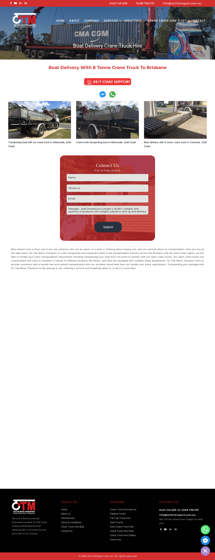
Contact (199, 20)
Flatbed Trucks (118, 514)
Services (111, 20)
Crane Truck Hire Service (123, 509)
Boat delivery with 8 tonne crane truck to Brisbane (108, 67)
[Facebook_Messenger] (205, 540)
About (74, 20)
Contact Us (67, 531)
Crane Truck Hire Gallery (123, 535)
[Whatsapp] (205, 529)
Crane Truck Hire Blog (72, 526)
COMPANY (91, 20)
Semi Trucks (117, 522)
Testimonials (68, 518)
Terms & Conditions (71, 522)
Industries (133, 20)
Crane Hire (115, 539)
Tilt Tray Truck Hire (120, 518)
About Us (65, 514)
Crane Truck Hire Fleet (167, 20)
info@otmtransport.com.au (182, 3)
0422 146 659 (118, 3)
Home (60, 20)
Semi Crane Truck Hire (122, 526)
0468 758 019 (145, 3)
